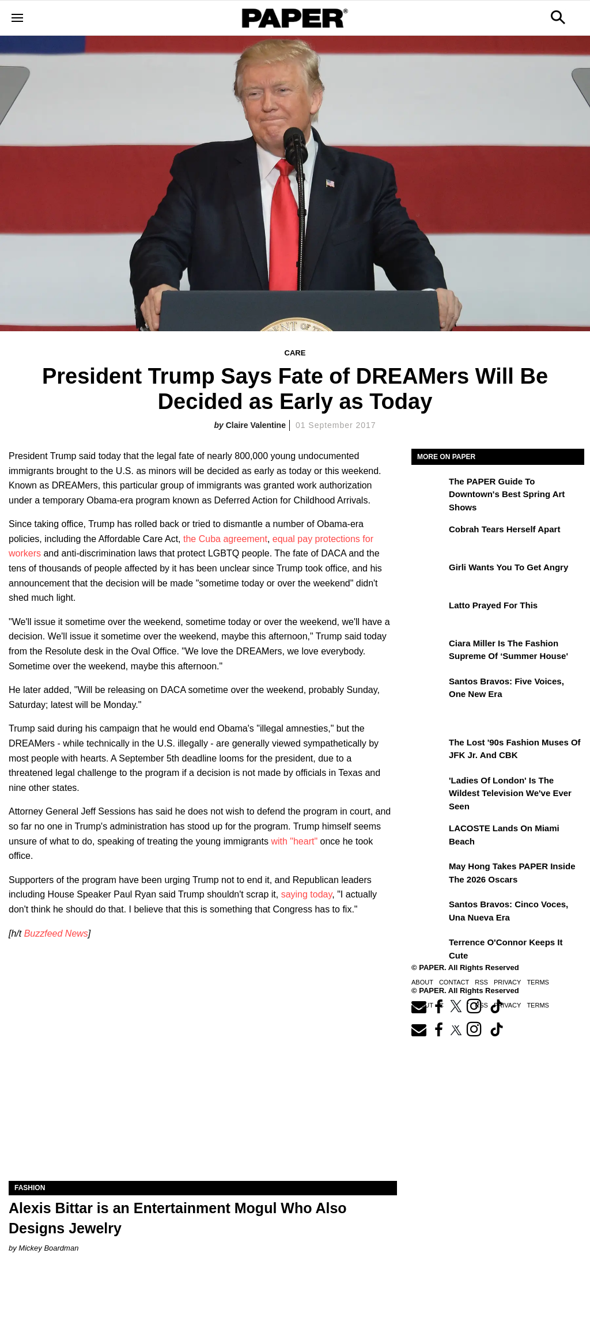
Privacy (507, 982)
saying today (306, 894)
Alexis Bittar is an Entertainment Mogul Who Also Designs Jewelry (178, 1218)
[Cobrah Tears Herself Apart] (428, 537)
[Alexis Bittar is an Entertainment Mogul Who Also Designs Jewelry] (203, 1084)
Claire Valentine (256, 425)
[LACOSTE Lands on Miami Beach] (428, 836)
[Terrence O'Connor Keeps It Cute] (428, 950)
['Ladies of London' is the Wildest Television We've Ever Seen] (428, 788)
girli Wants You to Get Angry (508, 567)
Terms (538, 982)
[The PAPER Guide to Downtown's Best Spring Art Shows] (428, 489)
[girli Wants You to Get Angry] (428, 575)
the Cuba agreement (225, 539)
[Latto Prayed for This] (428, 613)
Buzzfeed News (56, 933)
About (422, 982)
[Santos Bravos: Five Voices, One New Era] (428, 689)
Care (295, 353)
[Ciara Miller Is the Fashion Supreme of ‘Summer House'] (428, 651)
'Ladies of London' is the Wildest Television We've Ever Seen (510, 793)
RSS (481, 982)
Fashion (29, 1188)
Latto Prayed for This (493, 605)
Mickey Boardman (48, 1248)
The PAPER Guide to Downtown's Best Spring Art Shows (507, 494)
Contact (454, 982)
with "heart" (294, 841)
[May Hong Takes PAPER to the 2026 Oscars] (428, 874)
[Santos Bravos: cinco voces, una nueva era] (428, 912)
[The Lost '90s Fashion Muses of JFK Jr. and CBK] (428, 750)
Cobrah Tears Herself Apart (504, 529)
